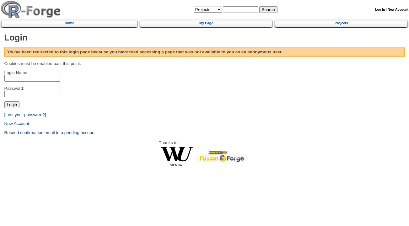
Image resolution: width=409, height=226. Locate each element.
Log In (380, 9)
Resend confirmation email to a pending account (50, 132)
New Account (398, 9)
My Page (206, 23)
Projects (341, 23)
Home (69, 23)
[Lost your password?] (25, 114)
